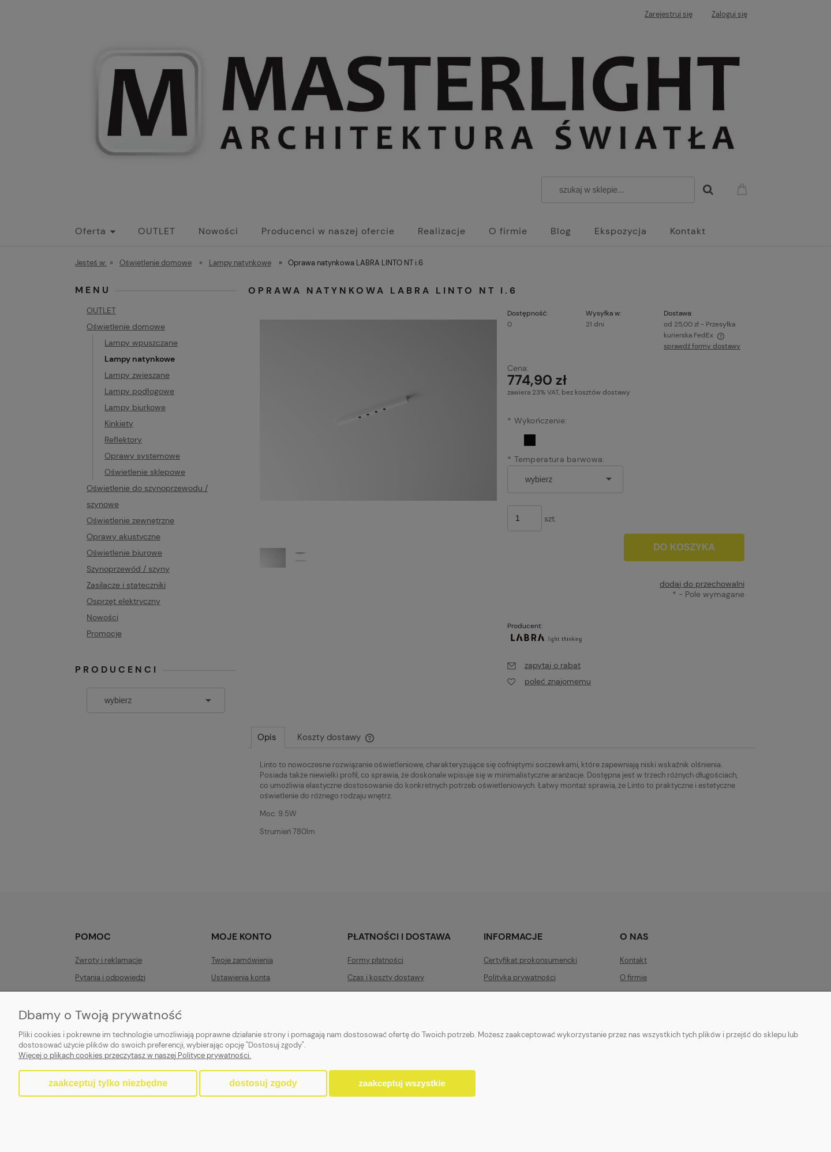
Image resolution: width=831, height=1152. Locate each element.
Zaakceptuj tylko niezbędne (107, 1083)
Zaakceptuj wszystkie (402, 1083)
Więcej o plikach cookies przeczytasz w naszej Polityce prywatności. (134, 1055)
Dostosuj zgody (263, 1083)
